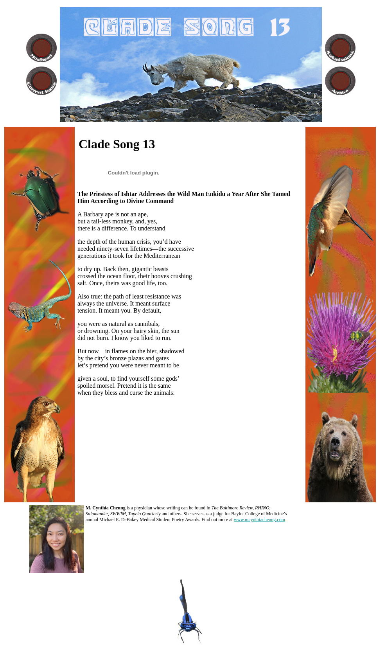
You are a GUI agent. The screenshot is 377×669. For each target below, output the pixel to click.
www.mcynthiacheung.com (259, 519)
